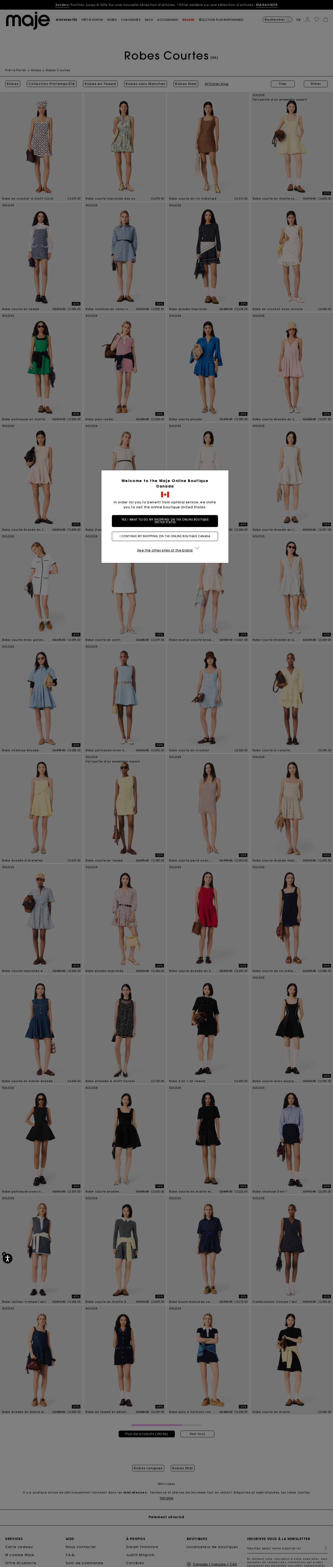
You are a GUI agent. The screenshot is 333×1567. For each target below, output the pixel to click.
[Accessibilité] (7, 1258)
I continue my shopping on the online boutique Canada (166, 536)
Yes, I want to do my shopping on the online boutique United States (166, 521)
